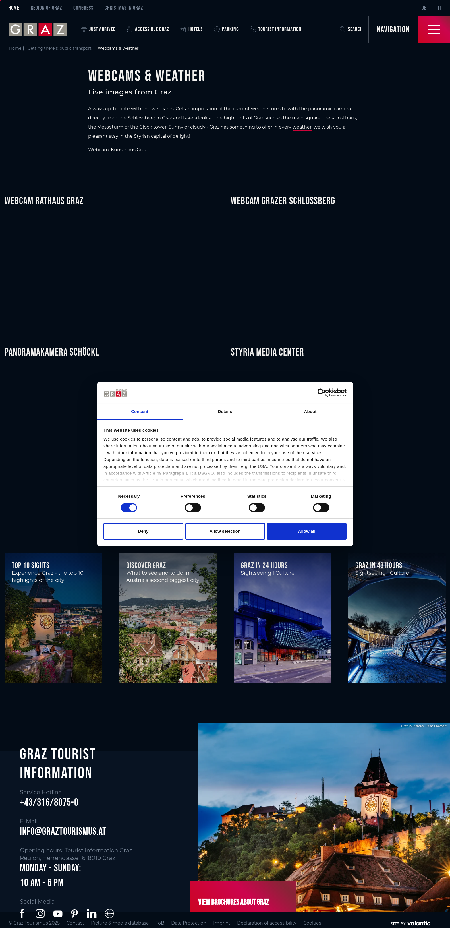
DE (424, 8)
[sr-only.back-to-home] (42, 29)
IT (439, 8)
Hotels (192, 29)
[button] (23, 913)
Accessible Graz (148, 29)
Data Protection (188, 923)
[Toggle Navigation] (409, 29)
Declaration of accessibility (266, 923)
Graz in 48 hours (378, 565)
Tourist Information (276, 29)
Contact (75, 923)
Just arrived (98, 29)
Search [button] (351, 29)
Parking (226, 29)
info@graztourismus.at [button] (63, 831)
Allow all (307, 531)
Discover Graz (146, 565)
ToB (160, 923)
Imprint (221, 923)
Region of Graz (46, 8)
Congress (83, 8)
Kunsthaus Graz (129, 149)
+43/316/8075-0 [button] (49, 802)
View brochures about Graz (233, 902)
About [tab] (310, 411)
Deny (143, 531)
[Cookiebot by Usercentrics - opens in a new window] (322, 392)
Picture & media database (120, 923)
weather (302, 127)
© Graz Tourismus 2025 (34, 923)
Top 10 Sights (30, 565)
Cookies (312, 923)
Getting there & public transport (60, 48)
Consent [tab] (139, 411)
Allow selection (225, 531)
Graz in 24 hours (264, 565)
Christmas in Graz (124, 8)
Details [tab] (225, 411)
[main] (225, 363)
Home (14, 8)
